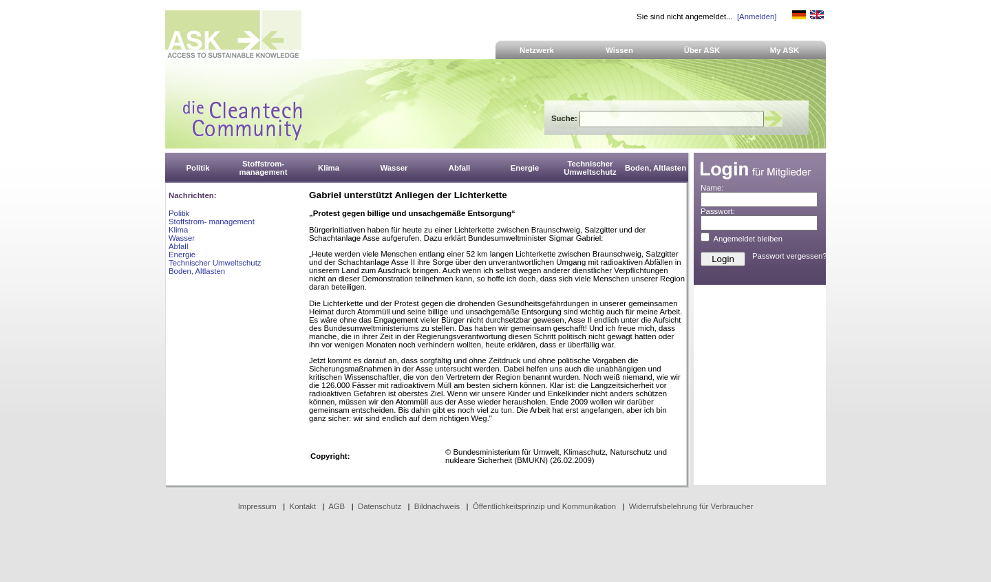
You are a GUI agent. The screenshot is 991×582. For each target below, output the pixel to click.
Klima (178, 230)
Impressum (257, 506)
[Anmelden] (756, 16)
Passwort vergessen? (789, 256)
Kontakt (303, 506)
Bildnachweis (437, 506)
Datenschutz (379, 506)
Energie (182, 254)
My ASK (785, 50)
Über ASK (702, 50)
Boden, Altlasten (197, 271)
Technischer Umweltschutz (215, 263)
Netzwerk (537, 50)
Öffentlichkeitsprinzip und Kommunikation (544, 506)
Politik (179, 213)
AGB (336, 506)
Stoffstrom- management (212, 221)
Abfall (178, 246)
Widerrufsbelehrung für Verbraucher (691, 506)
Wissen (619, 50)
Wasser (182, 238)
